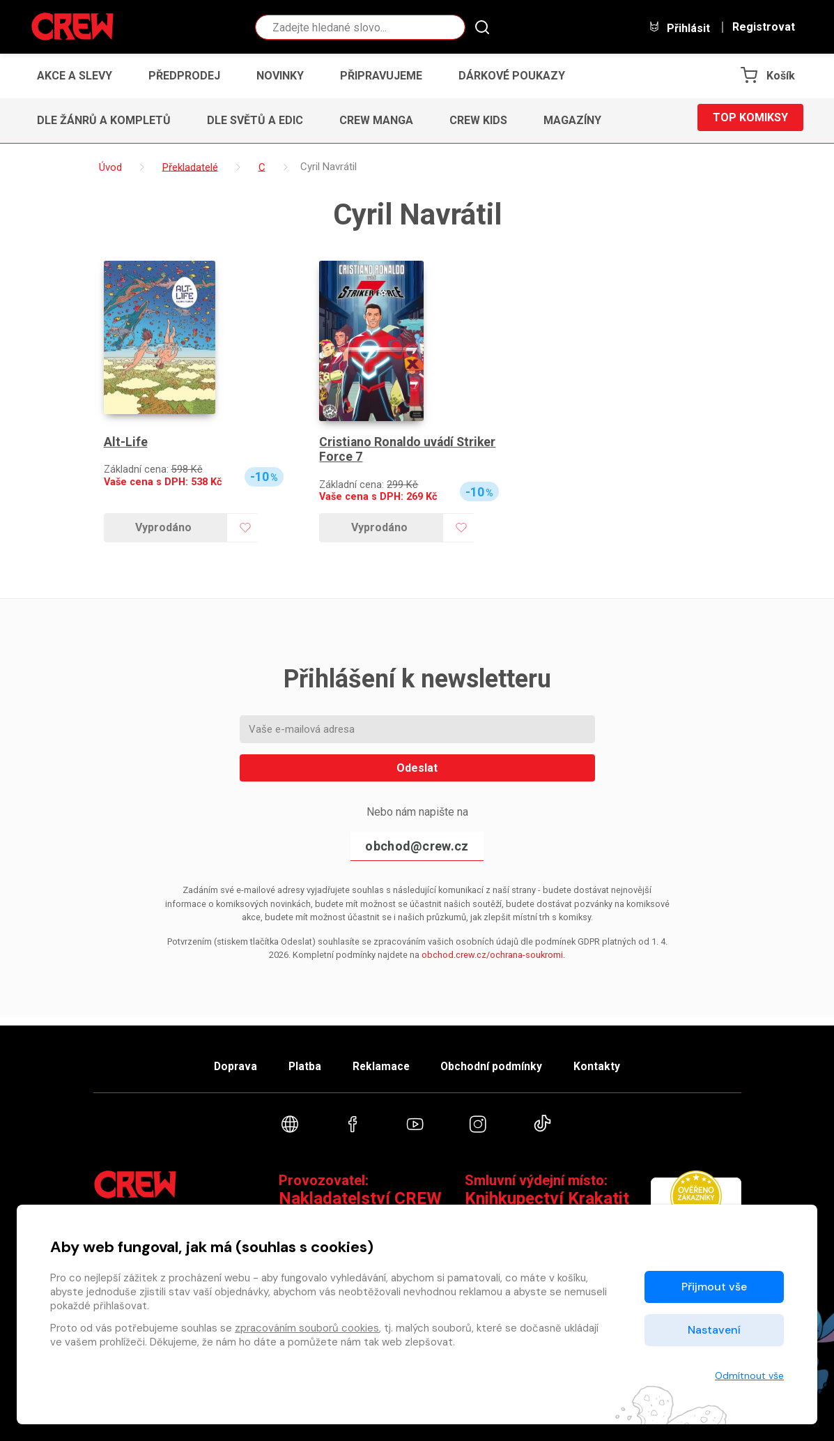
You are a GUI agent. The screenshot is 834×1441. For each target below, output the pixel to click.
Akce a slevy (74, 75)
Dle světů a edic (255, 120)
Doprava (219, 1060)
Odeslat (417, 768)
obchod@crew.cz (416, 846)
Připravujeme (381, 75)
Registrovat (763, 27)
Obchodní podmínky (500, 1060)
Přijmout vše (714, 1286)
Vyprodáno (163, 527)
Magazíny (572, 120)
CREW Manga (376, 120)
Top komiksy (750, 120)
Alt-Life (126, 442)
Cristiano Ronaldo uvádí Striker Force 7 (409, 450)
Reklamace (382, 1060)
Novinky (280, 75)
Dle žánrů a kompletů (104, 120)
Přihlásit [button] (679, 27)
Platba (297, 1060)
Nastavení (714, 1329)
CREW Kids (478, 120)
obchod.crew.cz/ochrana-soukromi (492, 955)
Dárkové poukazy (511, 75)
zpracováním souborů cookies (307, 1328)
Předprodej (184, 75)
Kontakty (613, 1060)
